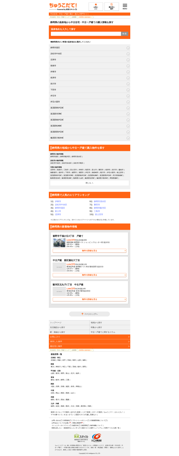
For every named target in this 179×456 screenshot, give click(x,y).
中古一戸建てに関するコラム (103, 332)
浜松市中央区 (56, 53)
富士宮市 (73, 170)
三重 (67, 380)
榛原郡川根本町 (57, 138)
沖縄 (89, 406)
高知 (62, 400)
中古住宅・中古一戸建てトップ (59, 17)
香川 (57, 400)
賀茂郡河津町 (56, 114)
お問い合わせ (56, 420)
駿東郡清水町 (55, 178)
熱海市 (53, 66)
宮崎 (77, 406)
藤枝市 (121, 170)
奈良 (72, 386)
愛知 (52, 380)
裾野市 (74, 172)
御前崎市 (95, 172)
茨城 (74, 367)
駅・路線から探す (57, 332)
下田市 (53, 90)
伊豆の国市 (55, 102)
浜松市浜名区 (67, 163)
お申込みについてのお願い (61, 423)
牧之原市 (120, 172)
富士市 (94, 170)
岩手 (64, 360)
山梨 (52, 373)
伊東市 (53, 72)
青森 (59, 360)
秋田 (74, 360)
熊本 (67, 406)
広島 (52, 393)
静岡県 (74, 17)
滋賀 (67, 386)
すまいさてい (69, 415)
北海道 (53, 360)
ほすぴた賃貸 (75, 412)
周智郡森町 (114, 178)
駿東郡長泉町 (67, 178)
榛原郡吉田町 (90, 178)
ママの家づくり (56, 415)
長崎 (62, 406)
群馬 (84, 367)
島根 (67, 393)
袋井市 (61, 172)
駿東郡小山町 (78, 178)
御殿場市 (53, 172)
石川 (72, 373)
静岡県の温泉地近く (85, 17)
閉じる (88, 183)
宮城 (69, 360)
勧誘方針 (76, 425)
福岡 (52, 406)
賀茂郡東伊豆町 (57, 108)
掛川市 (53, 84)
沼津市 (53, 60)
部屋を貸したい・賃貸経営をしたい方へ (65, 428)
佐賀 (57, 406)
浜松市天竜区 (78, 163)
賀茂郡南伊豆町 (57, 120)
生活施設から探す (57, 327)
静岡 (62, 380)
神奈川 (58, 367)
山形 (79, 360)
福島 (84, 360)
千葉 (69, 367)
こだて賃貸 (86, 412)
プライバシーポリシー (79, 420)
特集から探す (96, 327)
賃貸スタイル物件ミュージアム (92, 428)
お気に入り (55, 337)
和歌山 (78, 386)
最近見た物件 (56, 346)
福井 (77, 373)
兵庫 (57, 386)
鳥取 (62, 393)
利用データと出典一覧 (111, 428)
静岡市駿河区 (65, 156)
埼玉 (64, 367)
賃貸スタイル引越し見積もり (86, 415)
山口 (72, 393)
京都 (62, 386)
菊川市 (102, 172)
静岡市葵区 (55, 47)
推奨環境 (84, 425)
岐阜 (57, 380)
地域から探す (96, 322)
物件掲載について (96, 425)
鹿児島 (83, 406)
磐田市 (101, 170)
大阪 (52, 386)
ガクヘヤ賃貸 (97, 412)
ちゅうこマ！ (108, 412)
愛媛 (67, 400)
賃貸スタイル (56, 412)
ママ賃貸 (65, 412)
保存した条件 (56, 341)
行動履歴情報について (97, 420)
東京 (52, 367)
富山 (67, 373)
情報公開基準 (77, 423)
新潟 (57, 373)
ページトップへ (91, 314)
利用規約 (67, 420)
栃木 (79, 367)
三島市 (66, 170)
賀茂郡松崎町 (56, 126)
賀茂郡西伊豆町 (57, 132)
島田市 (87, 170)
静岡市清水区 (77, 156)
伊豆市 (53, 96)
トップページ (55, 322)
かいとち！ (119, 412)
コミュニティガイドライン (61, 425)
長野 (62, 373)
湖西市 (81, 172)
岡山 (57, 393)
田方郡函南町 (118, 175)
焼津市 (53, 78)
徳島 (52, 400)
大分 (72, 406)
